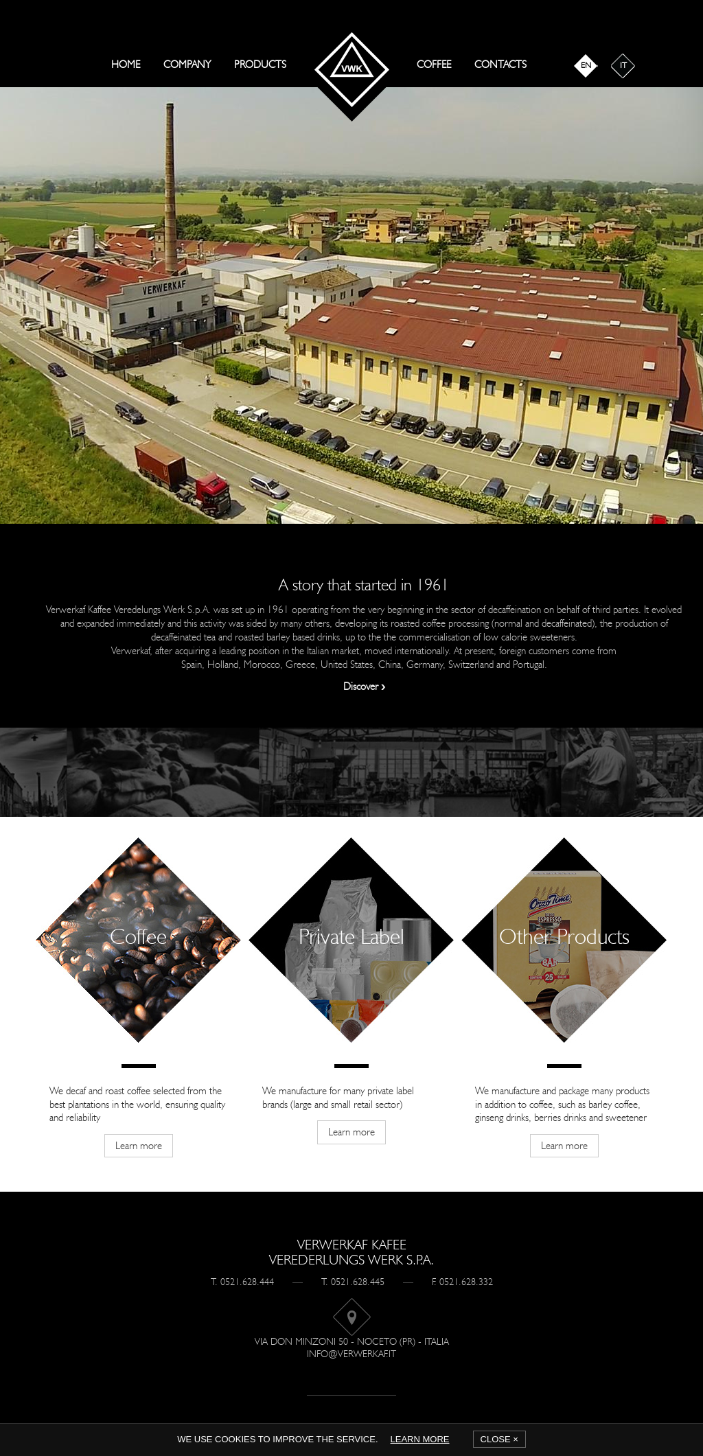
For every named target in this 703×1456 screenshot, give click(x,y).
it (623, 65)
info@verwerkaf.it (351, 1354)
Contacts (500, 64)
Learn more (420, 1439)
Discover (364, 686)
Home (125, 64)
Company (187, 64)
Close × (499, 1439)
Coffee (434, 64)
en (586, 65)
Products (260, 64)
